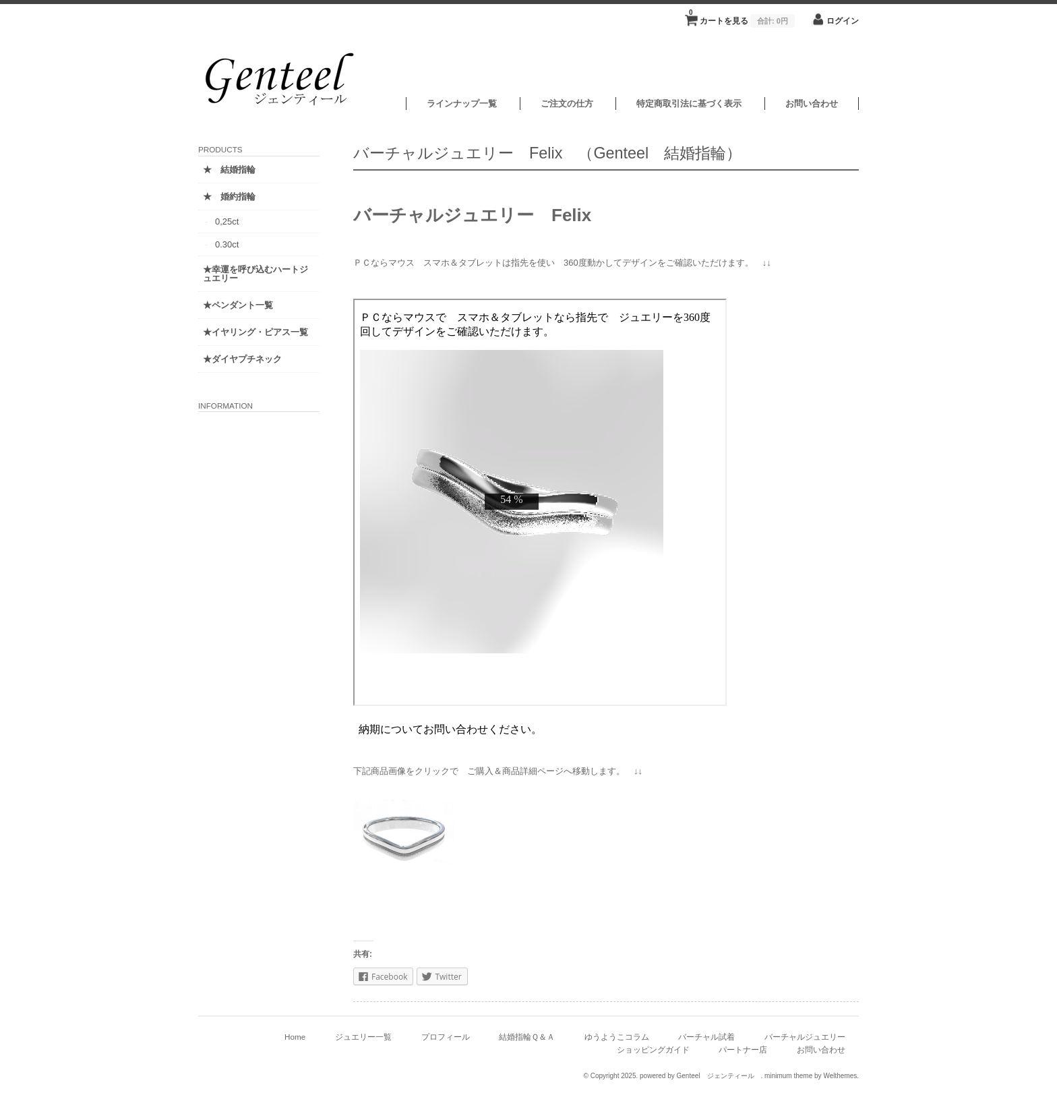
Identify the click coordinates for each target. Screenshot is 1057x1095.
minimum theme (788, 1075)
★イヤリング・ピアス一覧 (255, 332)
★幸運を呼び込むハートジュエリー (255, 273)
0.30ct (227, 244)
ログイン (842, 20)
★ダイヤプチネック (242, 359)
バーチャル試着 (706, 1036)
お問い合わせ (811, 103)
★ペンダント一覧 (238, 305)
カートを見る (742, 17)
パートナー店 (743, 1049)
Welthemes (840, 1075)
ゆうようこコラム (616, 1036)
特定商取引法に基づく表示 (689, 103)
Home (294, 1036)
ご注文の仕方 (567, 103)
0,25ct (227, 221)
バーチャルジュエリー (804, 1036)
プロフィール (445, 1036)
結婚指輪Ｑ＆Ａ (527, 1036)
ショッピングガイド (653, 1049)
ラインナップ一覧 (462, 103)
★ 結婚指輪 (229, 170)
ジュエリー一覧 (363, 1036)
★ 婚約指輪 (229, 196)
